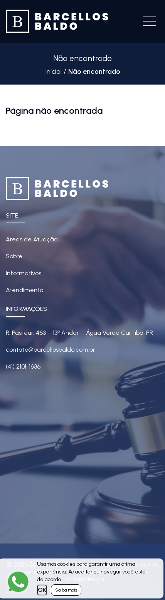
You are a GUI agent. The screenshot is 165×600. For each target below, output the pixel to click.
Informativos (23, 273)
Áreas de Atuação (31, 239)
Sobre (14, 256)
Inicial (53, 71)
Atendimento (24, 290)
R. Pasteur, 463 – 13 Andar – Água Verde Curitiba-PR (79, 332)
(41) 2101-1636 (23, 366)
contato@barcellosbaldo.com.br (50, 349)
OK (42, 589)
